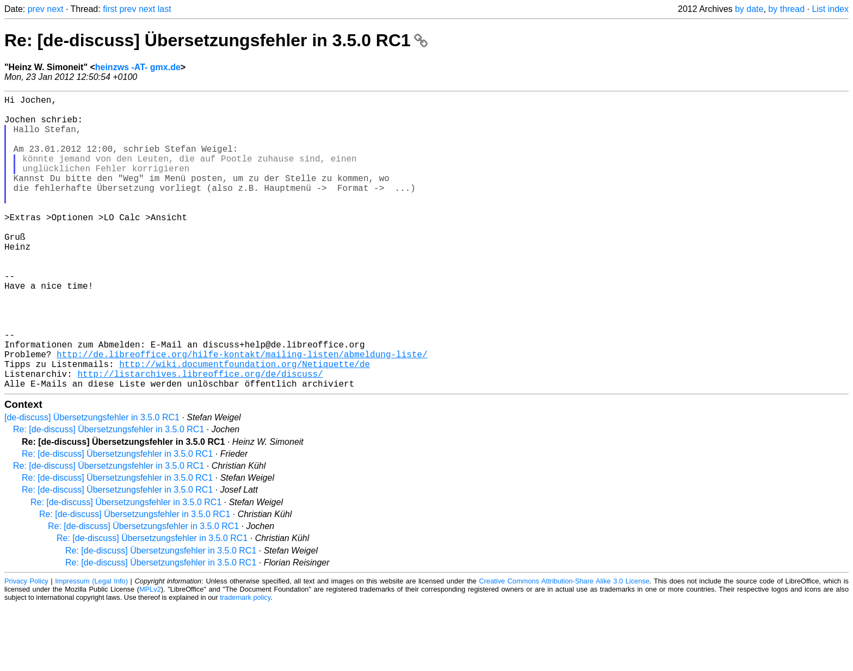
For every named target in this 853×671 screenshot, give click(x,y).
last (164, 9)
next (55, 9)
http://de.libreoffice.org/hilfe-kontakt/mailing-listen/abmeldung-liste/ (242, 413)
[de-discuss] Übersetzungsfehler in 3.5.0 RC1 (92, 482)
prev (36, 9)
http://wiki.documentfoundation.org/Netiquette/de (244, 425)
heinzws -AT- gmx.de (138, 67)
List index (830, 9)
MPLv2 (150, 654)
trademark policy (245, 662)
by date (749, 9)
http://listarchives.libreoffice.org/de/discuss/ (200, 437)
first (110, 9)
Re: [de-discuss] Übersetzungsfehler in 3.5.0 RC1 (216, 40)
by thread (786, 9)
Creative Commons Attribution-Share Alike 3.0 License (564, 646)
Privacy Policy (26, 646)
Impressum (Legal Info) (91, 646)
